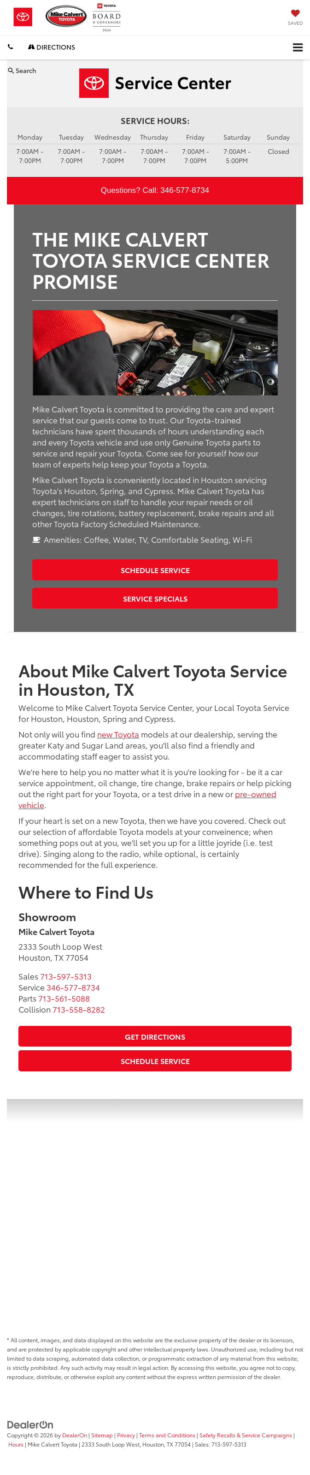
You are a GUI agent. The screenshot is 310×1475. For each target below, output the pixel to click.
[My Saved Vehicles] (295, 18)
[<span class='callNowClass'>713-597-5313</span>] (66, 975)
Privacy (126, 1435)
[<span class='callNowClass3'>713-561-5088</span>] (64, 997)
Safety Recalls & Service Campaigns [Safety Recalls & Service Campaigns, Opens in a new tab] (245, 1435)
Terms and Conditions (167, 1435)
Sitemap (102, 1435)
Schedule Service (155, 569)
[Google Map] (155, 1214)
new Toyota (118, 733)
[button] (10, 47)
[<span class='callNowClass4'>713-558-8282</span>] (79, 1008)
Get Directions (155, 1036)
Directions (51, 46)
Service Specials (155, 598)
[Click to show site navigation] (298, 47)
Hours (15, 1444)
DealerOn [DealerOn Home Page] (74, 1435)
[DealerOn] (30, 1424)
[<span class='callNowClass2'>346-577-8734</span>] (73, 986)
